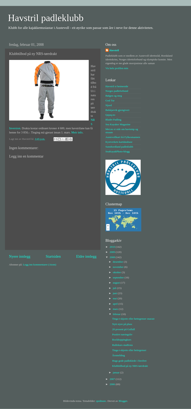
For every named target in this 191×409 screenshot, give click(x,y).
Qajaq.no (110, 114)
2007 (113, 379)
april (115, 303)
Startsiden (53, 256)
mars (116, 308)
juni (115, 293)
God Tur (109, 100)
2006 (113, 384)
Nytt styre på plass (122, 324)
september (119, 277)
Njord (108, 105)
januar (116, 372)
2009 (113, 251)
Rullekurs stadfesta (122, 344)
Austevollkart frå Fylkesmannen (122, 137)
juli (115, 288)
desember (118, 261)
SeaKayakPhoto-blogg (117, 151)
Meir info (77, 132)
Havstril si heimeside (116, 86)
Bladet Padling (113, 119)
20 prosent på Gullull (123, 329)
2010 (113, 246)
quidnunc (101, 400)
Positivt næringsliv (122, 334)
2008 (113, 257)
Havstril (114, 50)
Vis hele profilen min (116, 68)
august (117, 282)
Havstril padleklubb (46, 18)
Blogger (123, 400)
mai (115, 298)
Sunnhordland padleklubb (119, 146)
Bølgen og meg (113, 95)
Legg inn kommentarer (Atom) (39, 264)
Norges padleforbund (116, 90)
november (118, 266)
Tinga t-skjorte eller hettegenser (129, 350)
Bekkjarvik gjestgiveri (117, 110)
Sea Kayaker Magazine (117, 124)
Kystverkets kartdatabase (118, 141)
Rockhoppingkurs (121, 339)
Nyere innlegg (19, 256)
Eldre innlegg (86, 256)
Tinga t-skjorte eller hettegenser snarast (133, 318)
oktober (117, 272)
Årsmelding (118, 355)
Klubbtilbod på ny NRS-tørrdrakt (130, 365)
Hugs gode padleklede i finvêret (129, 360)
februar (117, 314)
